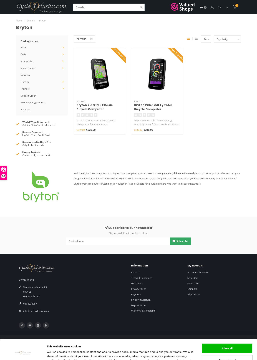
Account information (198, 272)
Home (19, 20)
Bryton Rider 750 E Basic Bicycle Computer (95, 107)
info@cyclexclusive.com (36, 311)
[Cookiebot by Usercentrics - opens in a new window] (23, 353)
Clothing (25, 82)
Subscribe (180, 241)
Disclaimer (136, 283)
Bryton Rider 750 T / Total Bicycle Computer (153, 107)
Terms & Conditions (141, 278)
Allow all (227, 330)
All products (193, 294)
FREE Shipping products (33, 102)
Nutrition (25, 75)
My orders (192, 278)
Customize (227, 342)
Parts (23, 54)
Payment (136, 294)
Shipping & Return (141, 299)
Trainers (25, 88)
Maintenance (28, 68)
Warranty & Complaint (143, 310)
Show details (55, 352)
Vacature (25, 109)
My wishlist (193, 283)
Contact (135, 272)
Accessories (27, 61)
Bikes (23, 47)
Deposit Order (28, 95)
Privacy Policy (138, 288)
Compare (192, 288)
